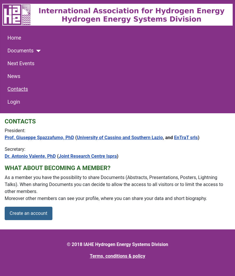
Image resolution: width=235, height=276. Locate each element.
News (14, 76)
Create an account (28, 213)
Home (14, 38)
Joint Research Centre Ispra (88, 156)
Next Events (21, 63)
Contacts (18, 89)
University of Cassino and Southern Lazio (120, 137)
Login (14, 102)
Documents (21, 51)
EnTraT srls (186, 137)
